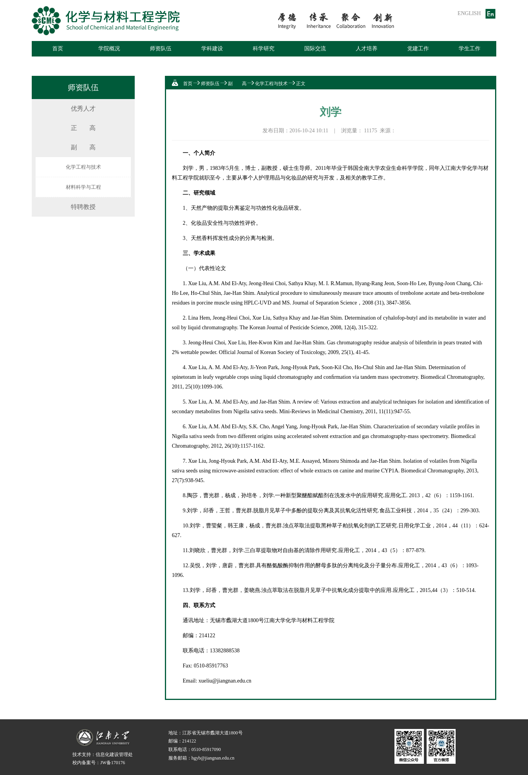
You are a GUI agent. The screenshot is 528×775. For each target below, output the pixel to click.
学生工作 (469, 48)
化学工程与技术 (83, 167)
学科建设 (212, 48)
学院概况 (109, 48)
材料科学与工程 (83, 187)
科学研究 (263, 48)
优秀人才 (83, 108)
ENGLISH (469, 13)
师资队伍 (160, 48)
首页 (57, 48)
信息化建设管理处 (114, 754)
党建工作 (418, 48)
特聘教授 (83, 207)
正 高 (83, 128)
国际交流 (315, 48)
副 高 (83, 147)
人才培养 (366, 48)
